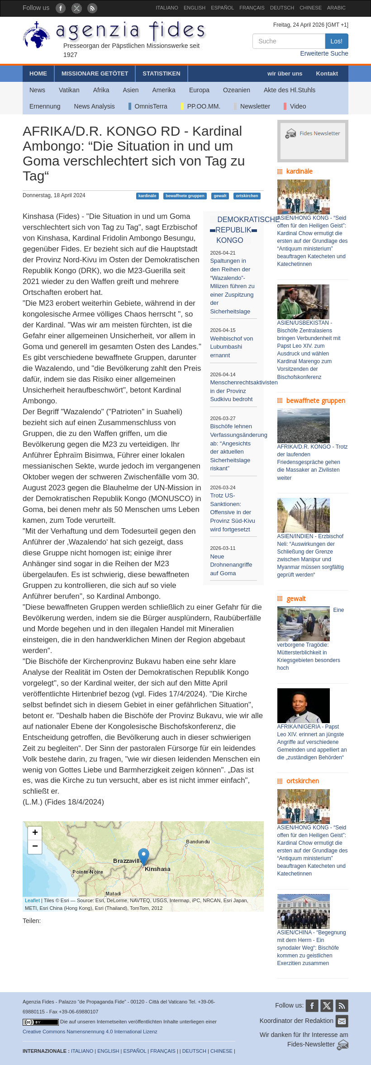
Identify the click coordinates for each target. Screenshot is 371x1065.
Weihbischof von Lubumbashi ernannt (231, 347)
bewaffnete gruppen (185, 196)
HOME (38, 73)
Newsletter (252, 106)
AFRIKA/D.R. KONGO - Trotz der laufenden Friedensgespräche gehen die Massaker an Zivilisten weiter (312, 462)
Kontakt (327, 73)
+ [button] (35, 833)
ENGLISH (194, 7)
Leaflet (32, 900)
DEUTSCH (282, 7)
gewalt (220, 196)
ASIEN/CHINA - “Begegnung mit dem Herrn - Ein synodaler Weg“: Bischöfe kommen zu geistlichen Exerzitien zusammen (311, 948)
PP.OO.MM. (200, 106)
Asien (130, 90)
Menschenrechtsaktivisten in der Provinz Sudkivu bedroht (244, 390)
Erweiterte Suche (324, 53)
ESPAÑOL (222, 7)
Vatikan (69, 90)
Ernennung (45, 106)
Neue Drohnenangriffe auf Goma (231, 565)
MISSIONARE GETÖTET (95, 73)
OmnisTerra (147, 106)
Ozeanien (236, 90)
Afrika (101, 90)
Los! (336, 41)
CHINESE (311, 7)
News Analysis (94, 106)
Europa (199, 90)
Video (295, 106)
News (37, 90)
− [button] (35, 847)
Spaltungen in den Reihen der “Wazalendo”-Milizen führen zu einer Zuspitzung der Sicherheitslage (232, 285)
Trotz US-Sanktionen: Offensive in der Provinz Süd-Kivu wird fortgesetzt (232, 512)
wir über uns (284, 73)
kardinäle (147, 196)
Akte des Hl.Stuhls (289, 90)
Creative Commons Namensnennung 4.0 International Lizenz (90, 1031)
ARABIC (336, 7)
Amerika (164, 90)
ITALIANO (167, 7)
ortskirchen (247, 196)
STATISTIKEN (161, 73)
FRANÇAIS (252, 7)
